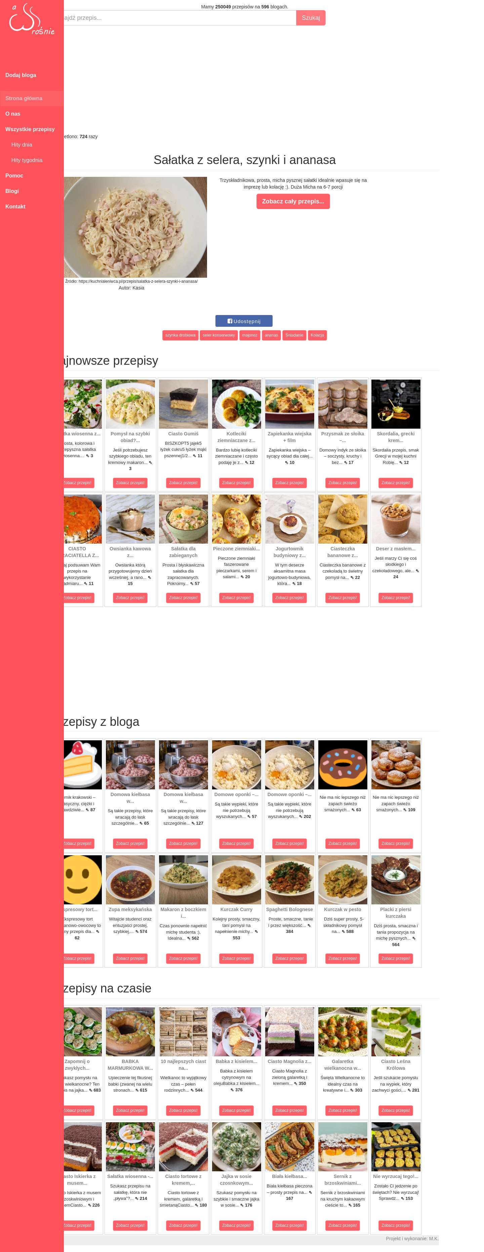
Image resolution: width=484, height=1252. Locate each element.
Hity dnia (18, 145)
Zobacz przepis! (94, 482)
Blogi (12, 191)
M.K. (450, 1238)
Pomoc (14, 176)
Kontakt (15, 206)
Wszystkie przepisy (30, 129)
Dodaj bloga (20, 75)
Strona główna (23, 98)
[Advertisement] (261, 79)
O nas (12, 114)
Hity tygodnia (23, 160)
